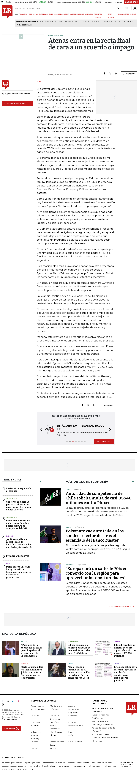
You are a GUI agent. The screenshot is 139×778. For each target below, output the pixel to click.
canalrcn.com (65, 766)
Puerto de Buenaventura (66, 21)
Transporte (11, 499)
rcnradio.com (79, 766)
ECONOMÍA (33, 14)
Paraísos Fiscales (24, 25)
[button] (40, 430)
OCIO (51, 14)
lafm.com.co (110, 766)
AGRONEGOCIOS (77, 14)
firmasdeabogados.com (78, 763)
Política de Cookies (100, 734)
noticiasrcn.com (95, 766)
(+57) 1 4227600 (9, 719)
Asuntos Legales (38, 709)
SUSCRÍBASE (131, 2)
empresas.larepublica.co (54, 763)
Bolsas (9, 564)
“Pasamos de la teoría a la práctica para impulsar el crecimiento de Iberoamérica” (31, 650)
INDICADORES (123, 14)
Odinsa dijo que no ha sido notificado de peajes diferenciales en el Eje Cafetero (79, 649)
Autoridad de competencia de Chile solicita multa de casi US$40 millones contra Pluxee (98, 498)
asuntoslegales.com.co (12, 763)
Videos (53, 748)
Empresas (35, 722)
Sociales (34, 748)
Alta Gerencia (56, 706)
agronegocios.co (32, 763)
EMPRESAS (43, 14)
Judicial (24, 664)
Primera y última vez (17, 556)
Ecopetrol (84, 21)
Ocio (70, 735)
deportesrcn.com (25, 769)
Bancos (9, 536)
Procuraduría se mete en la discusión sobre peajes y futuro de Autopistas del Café (18, 524)
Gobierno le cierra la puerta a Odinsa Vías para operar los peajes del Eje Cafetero (18, 506)
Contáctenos (97, 718)
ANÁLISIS (89, 14)
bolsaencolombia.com (102, 763)
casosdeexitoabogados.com (15, 766)
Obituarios (54, 735)
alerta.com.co (8, 769)
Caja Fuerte (55, 709)
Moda (70, 664)
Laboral (117, 664)
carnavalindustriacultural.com (43, 766)
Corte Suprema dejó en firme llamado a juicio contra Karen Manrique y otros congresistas (32, 672)
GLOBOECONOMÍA (61, 14)
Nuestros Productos (100, 715)
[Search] (118, 8)
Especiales (54, 722)
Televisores (107, 21)
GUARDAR (129, 74)
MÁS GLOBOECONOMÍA (120, 607)
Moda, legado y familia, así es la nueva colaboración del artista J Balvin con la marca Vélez (79, 672)
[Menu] (17, 14)
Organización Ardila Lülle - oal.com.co (126, 764)
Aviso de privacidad (100, 721)
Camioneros (47, 21)
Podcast (34, 742)
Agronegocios (37, 706)
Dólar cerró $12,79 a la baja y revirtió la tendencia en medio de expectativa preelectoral (18, 572)
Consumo (35, 716)
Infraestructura (56, 732)
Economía (72, 716)
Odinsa (117, 21)
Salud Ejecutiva (75, 742)
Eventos (71, 722)
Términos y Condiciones (102, 724)
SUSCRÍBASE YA (104, 441)
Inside (71, 732)
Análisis (71, 706)
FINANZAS (23, 14)
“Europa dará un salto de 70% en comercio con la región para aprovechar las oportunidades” (97, 573)
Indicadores (36, 732)
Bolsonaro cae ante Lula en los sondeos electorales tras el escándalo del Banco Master (95, 536)
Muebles (95, 21)
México (24, 642)
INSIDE (133, 14)
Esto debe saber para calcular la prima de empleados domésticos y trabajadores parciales (125, 674)
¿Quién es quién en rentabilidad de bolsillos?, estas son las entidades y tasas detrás (19, 543)
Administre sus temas (14, 103)
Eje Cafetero (128, 21)
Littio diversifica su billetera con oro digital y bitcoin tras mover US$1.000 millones (125, 650)
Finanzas (35, 725)
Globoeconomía (75, 725)
